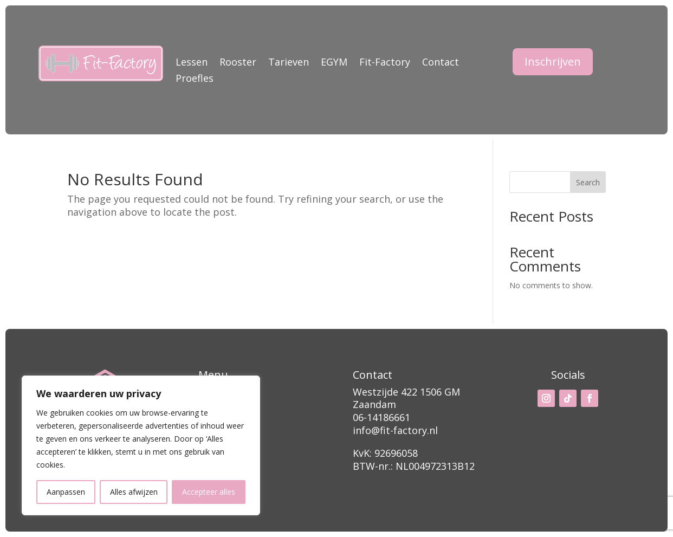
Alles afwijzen (134, 492)
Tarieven (288, 63)
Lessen (192, 63)
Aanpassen (66, 492)
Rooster (237, 63)
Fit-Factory (384, 63)
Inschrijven (553, 61)
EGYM (334, 63)
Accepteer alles (208, 492)
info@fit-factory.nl (395, 430)
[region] (141, 445)
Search (588, 182)
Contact (440, 63)
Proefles (194, 79)
